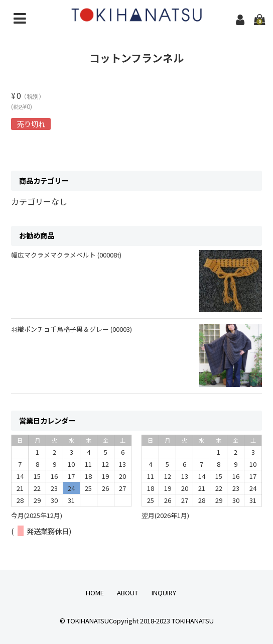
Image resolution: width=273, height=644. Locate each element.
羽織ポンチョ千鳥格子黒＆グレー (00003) (71, 329)
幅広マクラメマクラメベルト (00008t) (66, 255)
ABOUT (127, 592)
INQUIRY (164, 592)
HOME (95, 592)
